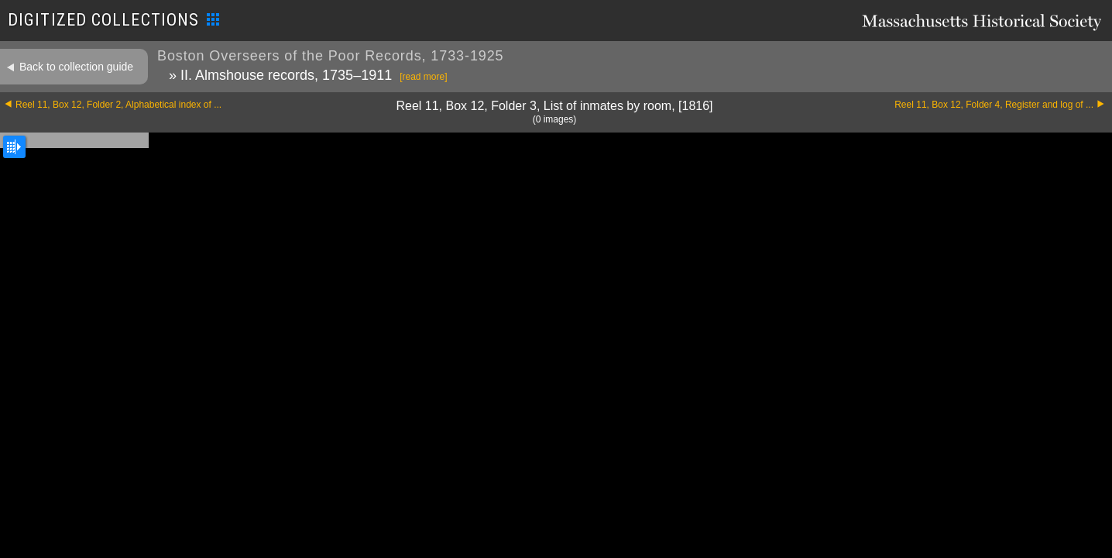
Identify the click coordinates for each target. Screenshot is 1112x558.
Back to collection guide (76, 66)
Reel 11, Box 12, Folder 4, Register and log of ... (993, 104)
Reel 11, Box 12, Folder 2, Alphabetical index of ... (118, 104)
